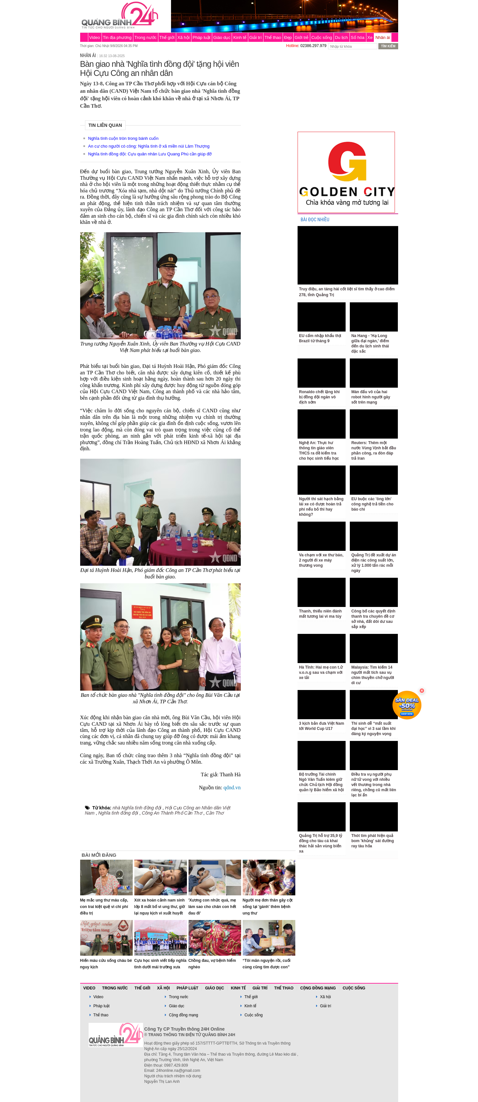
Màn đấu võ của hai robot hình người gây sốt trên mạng (370, 397)
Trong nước (145, 37)
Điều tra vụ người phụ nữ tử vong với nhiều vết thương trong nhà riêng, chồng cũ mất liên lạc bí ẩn (373, 784)
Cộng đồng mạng (318, 988)
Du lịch (341, 37)
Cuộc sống (321, 37)
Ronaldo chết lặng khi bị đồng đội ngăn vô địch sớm (319, 397)
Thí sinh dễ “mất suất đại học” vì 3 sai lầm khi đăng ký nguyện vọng (373, 728)
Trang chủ (84, 37)
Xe (370, 37)
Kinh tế (239, 37)
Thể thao (272, 37)
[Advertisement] (269, 147)
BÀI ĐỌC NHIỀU (315, 220)
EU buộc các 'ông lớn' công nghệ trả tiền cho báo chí (372, 504)
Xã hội (184, 37)
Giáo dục (221, 37)
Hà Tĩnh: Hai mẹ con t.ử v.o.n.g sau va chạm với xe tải (321, 672)
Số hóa (357, 37)
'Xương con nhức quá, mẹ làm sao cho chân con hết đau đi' (212, 906)
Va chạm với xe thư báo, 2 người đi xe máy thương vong (321, 560)
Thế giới (167, 37)
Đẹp (288, 37)
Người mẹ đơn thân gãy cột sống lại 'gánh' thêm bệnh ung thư (268, 906)
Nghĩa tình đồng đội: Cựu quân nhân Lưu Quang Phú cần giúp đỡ (150, 153)
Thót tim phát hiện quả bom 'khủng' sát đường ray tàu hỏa (372, 840)
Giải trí (255, 37)
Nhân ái (382, 37)
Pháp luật (201, 37)
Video (94, 37)
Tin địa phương (117, 37)
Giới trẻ (301, 37)
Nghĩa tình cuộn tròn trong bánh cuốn (123, 138)
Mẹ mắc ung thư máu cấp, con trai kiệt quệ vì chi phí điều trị (104, 906)
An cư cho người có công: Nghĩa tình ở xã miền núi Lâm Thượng (149, 146)
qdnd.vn (232, 788)
